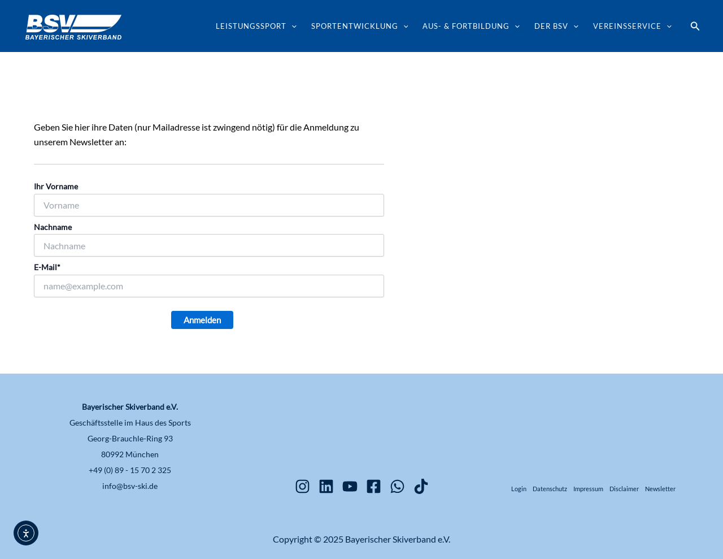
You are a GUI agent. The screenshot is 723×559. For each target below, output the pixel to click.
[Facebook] (373, 486)
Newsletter (660, 488)
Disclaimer (624, 488)
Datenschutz (550, 488)
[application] (291, 26)
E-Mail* (47, 267)
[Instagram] (302, 486)
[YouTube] (350, 486)
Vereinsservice (632, 26)
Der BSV (556, 26)
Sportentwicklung (359, 26)
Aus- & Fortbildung (471, 26)
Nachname (53, 227)
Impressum (588, 488)
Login (518, 488)
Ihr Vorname (56, 186)
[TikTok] (421, 486)
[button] (695, 26)
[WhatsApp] (397, 486)
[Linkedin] (326, 486)
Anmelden (202, 320)
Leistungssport (256, 26)
